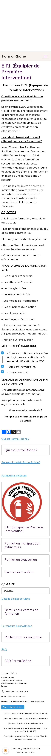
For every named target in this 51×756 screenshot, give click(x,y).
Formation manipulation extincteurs (22, 545)
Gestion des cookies (26, 752)
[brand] (14, 56)
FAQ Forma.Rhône (18, 661)
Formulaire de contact (13, 707)
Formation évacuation (21, 559)
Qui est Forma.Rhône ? (21, 450)
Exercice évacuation (19, 572)
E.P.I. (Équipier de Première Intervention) (24, 529)
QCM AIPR (8, 590)
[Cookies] (5, 751)
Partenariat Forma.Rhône (23, 637)
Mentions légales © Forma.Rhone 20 (24, 723)
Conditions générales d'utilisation (25, 748)
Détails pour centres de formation (21, 611)
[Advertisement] (25, 25)
